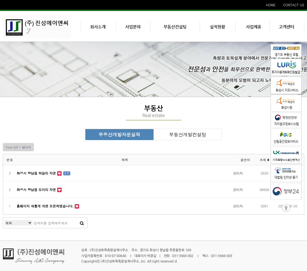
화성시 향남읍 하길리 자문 (37, 173)
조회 (264, 159)
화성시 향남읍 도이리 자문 (37, 189)
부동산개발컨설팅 (187, 134)
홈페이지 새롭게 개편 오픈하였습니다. (46, 206)
